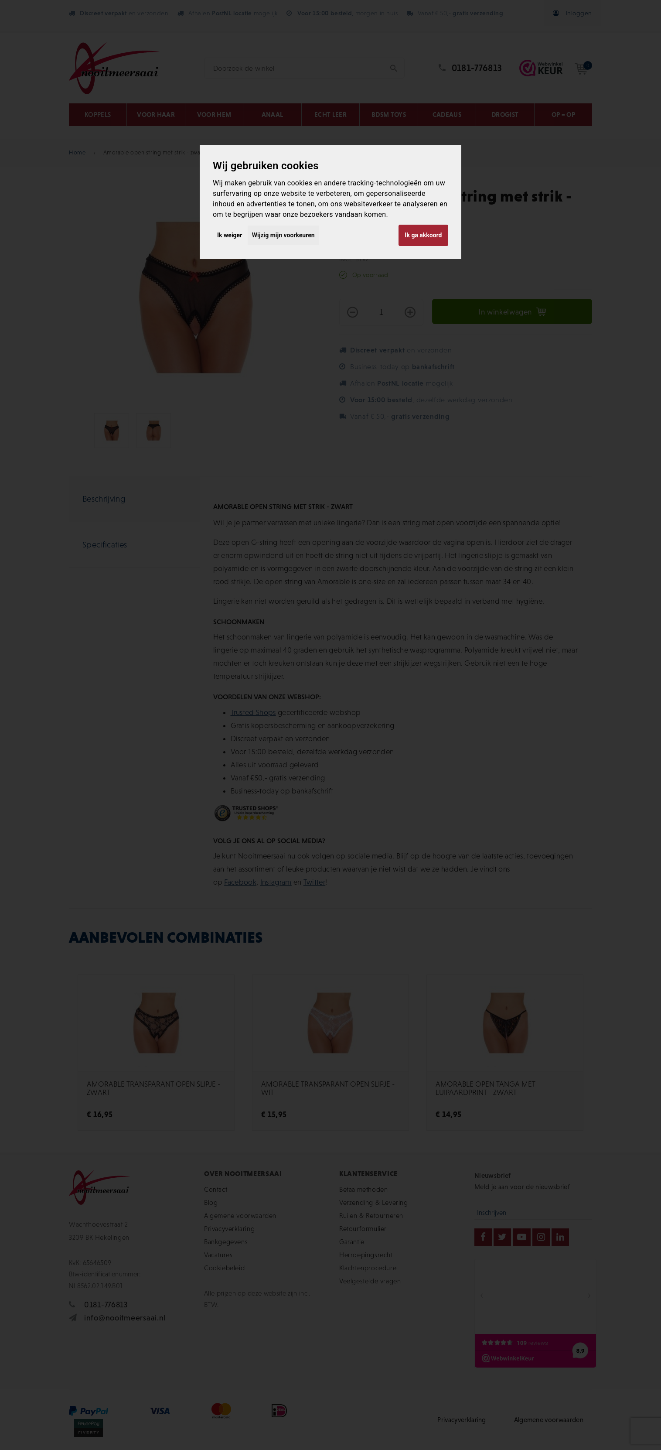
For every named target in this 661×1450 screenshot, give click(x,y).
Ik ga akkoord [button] (423, 235)
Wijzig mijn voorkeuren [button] (283, 235)
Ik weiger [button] (229, 235)
